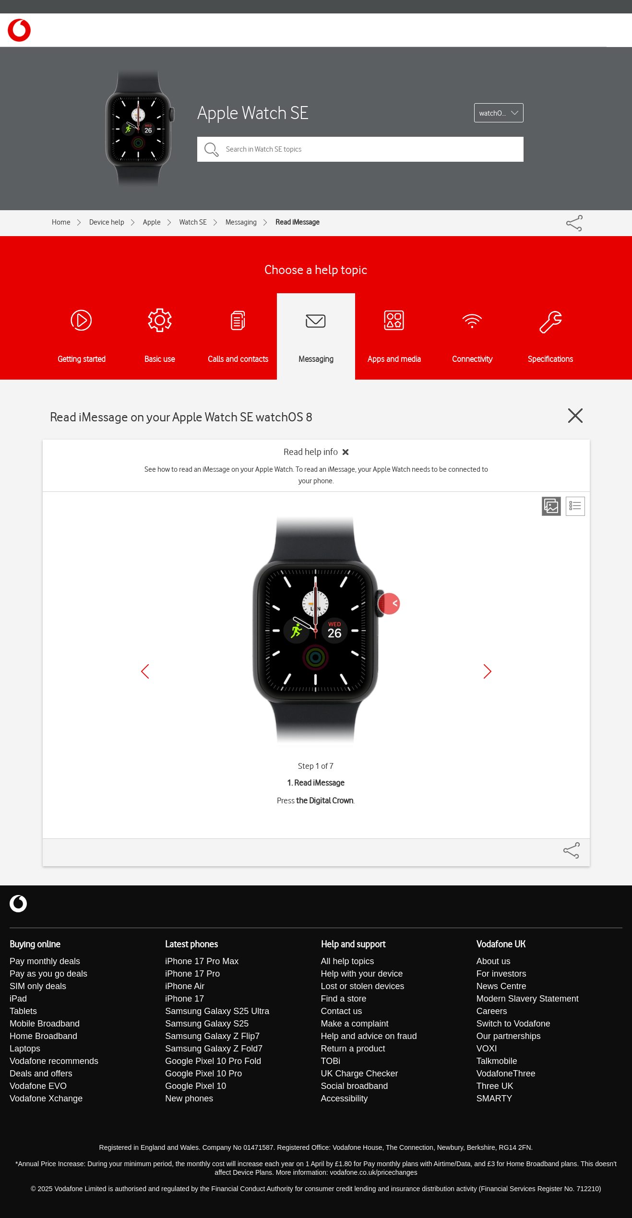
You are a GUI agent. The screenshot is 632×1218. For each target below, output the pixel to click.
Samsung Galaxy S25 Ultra (217, 1011)
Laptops (25, 1048)
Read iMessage (297, 222)
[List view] (575, 506)
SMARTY (495, 1098)
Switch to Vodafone (513, 1023)
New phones (189, 1098)
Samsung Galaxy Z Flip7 (212, 1036)
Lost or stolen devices (363, 986)
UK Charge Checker (359, 1073)
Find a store (344, 998)
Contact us (341, 1011)
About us (494, 961)
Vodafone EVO (38, 1086)
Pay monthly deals (45, 961)
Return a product (353, 1048)
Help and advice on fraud (369, 1036)
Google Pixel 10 (195, 1086)
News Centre (501, 986)
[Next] (487, 671)
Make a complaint (355, 1023)
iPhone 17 (184, 998)
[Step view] (551, 506)
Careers (492, 1011)
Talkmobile (497, 1061)
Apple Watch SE (252, 112)
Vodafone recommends (54, 1061)
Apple (152, 222)
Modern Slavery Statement (528, 998)
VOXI (487, 1048)
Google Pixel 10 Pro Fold (213, 1061)
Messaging (241, 222)
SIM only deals (38, 986)
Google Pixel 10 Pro (203, 1073)
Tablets (23, 1011)
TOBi (331, 1061)
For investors (501, 974)
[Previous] (145, 671)
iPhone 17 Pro (192, 974)
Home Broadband (43, 1036)
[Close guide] (575, 415)
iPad (18, 998)
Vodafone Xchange (46, 1098)
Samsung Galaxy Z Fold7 (213, 1048)
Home (61, 222)
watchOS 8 (495, 113)
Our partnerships (509, 1036)
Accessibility (344, 1098)
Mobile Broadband (45, 1023)
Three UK (495, 1086)
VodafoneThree (506, 1073)
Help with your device (362, 974)
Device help (106, 222)
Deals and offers (41, 1073)
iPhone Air (184, 986)
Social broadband (354, 1086)
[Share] (583, 845)
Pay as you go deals (48, 974)
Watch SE (193, 222)
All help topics (347, 961)
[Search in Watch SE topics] (360, 149)
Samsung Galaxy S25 (207, 1023)
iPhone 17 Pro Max (201, 961)
